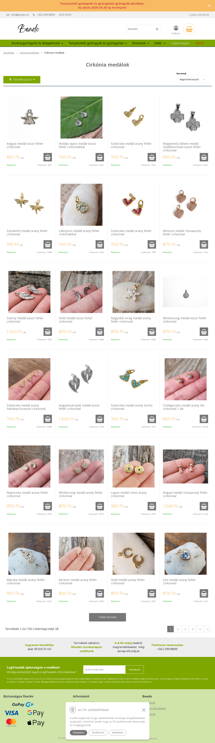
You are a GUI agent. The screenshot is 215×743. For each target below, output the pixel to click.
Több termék (107, 617)
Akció (200, 43)
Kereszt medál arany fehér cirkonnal (78, 581)
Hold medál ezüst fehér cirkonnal (76, 319)
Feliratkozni (134, 669)
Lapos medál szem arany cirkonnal (129, 494)
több (159, 43)
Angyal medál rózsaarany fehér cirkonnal (185, 494)
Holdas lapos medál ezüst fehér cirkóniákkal (77, 145)
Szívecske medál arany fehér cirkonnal (131, 145)
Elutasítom (117, 732)
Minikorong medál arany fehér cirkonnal (81, 494)
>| (207, 629)
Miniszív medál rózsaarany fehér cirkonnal (182, 232)
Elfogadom (78, 732)
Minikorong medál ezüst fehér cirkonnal (185, 319)
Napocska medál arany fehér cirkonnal (27, 494)
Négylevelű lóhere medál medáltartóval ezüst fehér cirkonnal (182, 147)
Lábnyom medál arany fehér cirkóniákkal (79, 232)
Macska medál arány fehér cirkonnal (26, 581)
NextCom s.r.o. (150, 738)
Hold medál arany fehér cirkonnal (128, 581)
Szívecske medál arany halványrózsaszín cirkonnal (26, 407)
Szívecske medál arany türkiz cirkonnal (132, 407)
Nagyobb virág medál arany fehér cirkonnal (131, 319)
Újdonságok (180, 43)
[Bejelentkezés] (175, 29)
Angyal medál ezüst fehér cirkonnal (25, 145)
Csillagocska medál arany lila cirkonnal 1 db (183, 407)
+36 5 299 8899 (46, 14)
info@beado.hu (20, 14)
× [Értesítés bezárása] (209, 5)
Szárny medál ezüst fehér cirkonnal (25, 319)
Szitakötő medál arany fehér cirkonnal (27, 232)
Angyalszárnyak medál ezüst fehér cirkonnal (79, 407)
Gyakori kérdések (199, 14)
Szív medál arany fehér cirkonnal (179, 581)
